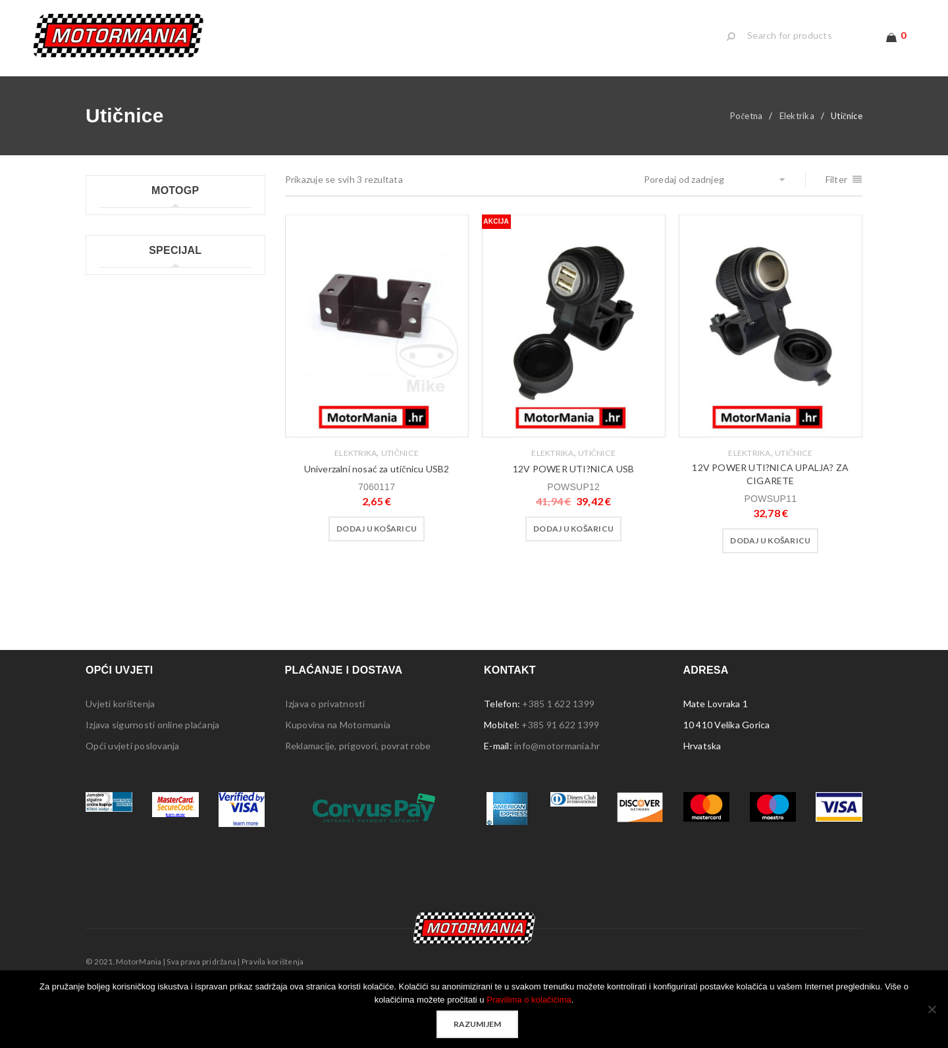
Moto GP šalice (131, 332)
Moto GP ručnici (133, 311)
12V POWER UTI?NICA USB (573, 468)
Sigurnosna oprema (140, 618)
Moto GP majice (133, 269)
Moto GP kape (130, 227)
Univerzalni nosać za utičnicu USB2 (377, 468)
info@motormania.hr (557, 791)
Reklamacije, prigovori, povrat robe (358, 791)
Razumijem (477, 1024)
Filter (837, 179)
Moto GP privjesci (137, 290)
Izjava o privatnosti (325, 749)
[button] (377, 528)
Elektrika (796, 116)
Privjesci (117, 533)
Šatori (111, 555)
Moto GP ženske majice (149, 353)
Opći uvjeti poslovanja (133, 791)
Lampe (113, 470)
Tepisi (112, 597)
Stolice (114, 576)
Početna (746, 116)
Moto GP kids (128, 248)
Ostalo (114, 639)
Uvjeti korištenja (120, 749)
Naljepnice (121, 491)
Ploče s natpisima (135, 512)
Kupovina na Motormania (338, 770)
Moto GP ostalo (133, 374)
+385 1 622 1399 (558, 749)
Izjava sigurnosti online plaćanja (152, 770)
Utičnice (400, 453)
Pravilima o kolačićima (529, 1000)
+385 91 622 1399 (560, 770)
